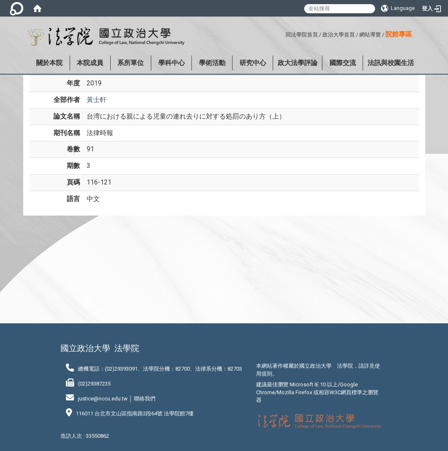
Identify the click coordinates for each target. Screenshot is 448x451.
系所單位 (130, 63)
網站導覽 (370, 35)
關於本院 (49, 63)
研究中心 (253, 63)
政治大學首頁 (338, 35)
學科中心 (171, 63)
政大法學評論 (297, 63)
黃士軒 (97, 100)
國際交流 (342, 63)
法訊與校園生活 (391, 63)
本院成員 (90, 63)
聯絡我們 (144, 398)
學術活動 (212, 63)
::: (282, 33)
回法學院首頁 (302, 35)
